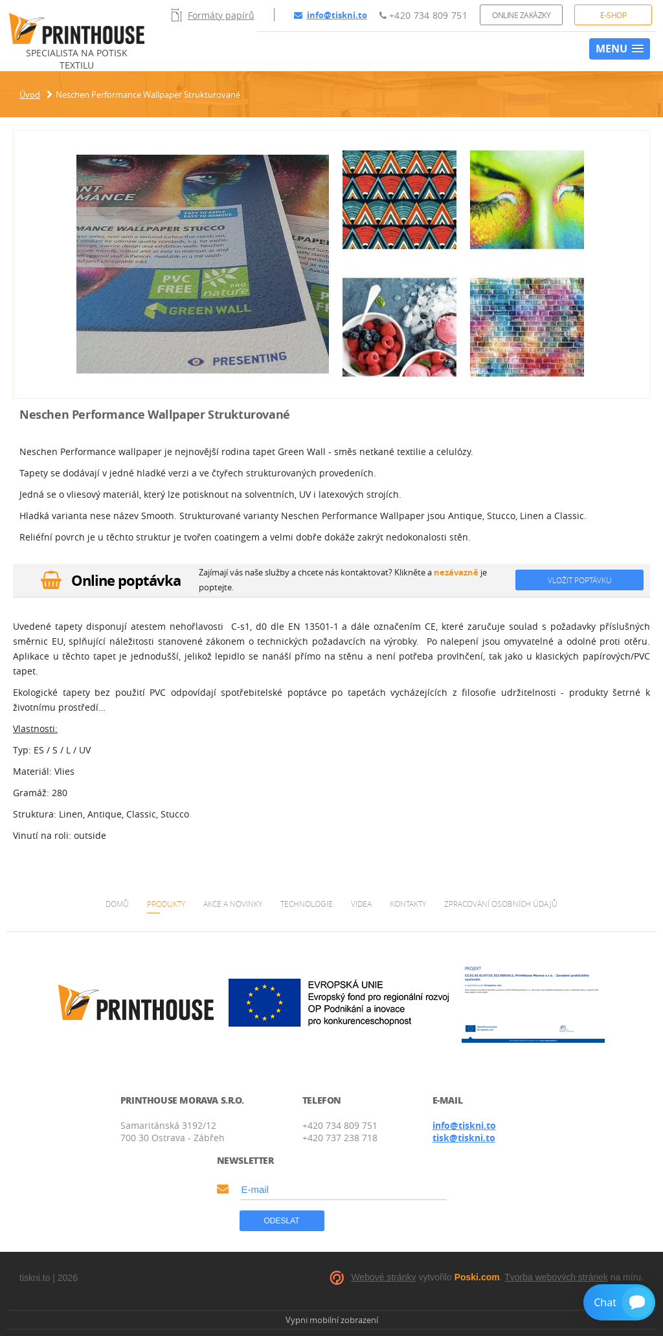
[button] (619, 49)
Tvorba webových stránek (556, 1277)
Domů (117, 903)
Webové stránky (383, 1277)
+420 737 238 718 (339, 1137)
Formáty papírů (213, 14)
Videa (361, 903)
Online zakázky (521, 15)
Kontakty (408, 903)
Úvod (29, 94)
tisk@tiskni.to (464, 1137)
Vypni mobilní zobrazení (332, 1320)
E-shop (613, 15)
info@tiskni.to (330, 15)
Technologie (306, 903)
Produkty (166, 903)
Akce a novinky (232, 903)
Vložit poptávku (580, 580)
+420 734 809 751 (423, 15)
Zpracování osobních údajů (500, 903)
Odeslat (282, 1220)
